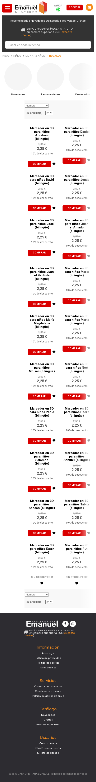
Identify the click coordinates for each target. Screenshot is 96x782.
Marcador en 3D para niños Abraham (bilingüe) (42, 133)
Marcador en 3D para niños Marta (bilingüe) (76, 319)
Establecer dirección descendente (52, 106)
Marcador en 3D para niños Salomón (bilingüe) (42, 458)
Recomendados (19, 20)
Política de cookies (48, 662)
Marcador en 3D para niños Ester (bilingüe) (42, 548)
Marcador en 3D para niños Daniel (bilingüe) (77, 131)
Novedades (38, 20)
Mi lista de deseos (48, 752)
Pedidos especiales (48, 724)
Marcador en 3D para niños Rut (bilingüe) (76, 548)
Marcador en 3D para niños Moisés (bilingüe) (42, 367)
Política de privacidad (48, 658)
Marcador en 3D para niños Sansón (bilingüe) (42, 504)
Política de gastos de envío (48, 695)
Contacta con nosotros (48, 686)
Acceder (75, 7)
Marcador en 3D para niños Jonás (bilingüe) (76, 179)
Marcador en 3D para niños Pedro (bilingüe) (76, 412)
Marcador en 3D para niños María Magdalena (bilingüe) (42, 321)
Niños (17, 55)
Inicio (5, 55)
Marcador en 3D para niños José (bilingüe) (42, 223)
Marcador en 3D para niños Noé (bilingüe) (76, 367)
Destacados (53, 20)
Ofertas (81, 20)
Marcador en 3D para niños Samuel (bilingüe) (77, 456)
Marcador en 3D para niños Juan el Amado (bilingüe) (76, 225)
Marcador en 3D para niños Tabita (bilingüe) (76, 504)
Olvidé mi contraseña (48, 748)
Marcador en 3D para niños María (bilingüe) (76, 271)
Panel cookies (48, 667)
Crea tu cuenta (48, 743)
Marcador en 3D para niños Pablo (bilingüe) (41, 412)
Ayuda (58, 5)
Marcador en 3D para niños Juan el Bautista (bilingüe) (42, 273)
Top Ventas (69, 20)
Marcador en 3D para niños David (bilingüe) (42, 179)
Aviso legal (48, 653)
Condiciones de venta (48, 691)
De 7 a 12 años (35, 55)
